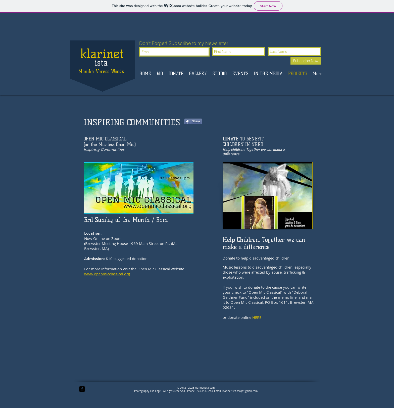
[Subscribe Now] (305, 61)
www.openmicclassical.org (107, 273)
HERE (256, 317)
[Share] (193, 121)
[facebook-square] (82, 389)
